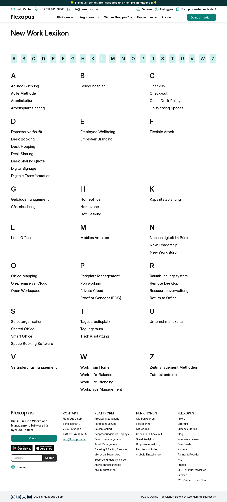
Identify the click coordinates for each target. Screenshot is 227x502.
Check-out (158, 93)
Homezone (89, 207)
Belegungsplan (93, 86)
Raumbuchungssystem (169, 276)
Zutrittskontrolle (163, 375)
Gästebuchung (23, 207)
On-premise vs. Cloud (29, 283)
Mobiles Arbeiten (94, 238)
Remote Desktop (164, 283)
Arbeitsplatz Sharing (28, 108)
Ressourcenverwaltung (169, 290)
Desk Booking (23, 139)
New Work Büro (163, 252)
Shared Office (22, 329)
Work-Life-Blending (96, 382)
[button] (144, 9)
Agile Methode (23, 93)
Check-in (157, 86)
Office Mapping (24, 276)
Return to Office (163, 298)
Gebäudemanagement (30, 199)
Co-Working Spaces (166, 108)
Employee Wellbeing (97, 132)
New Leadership (164, 245)
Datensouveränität (26, 132)
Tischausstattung (94, 336)
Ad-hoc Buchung (25, 86)
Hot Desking (90, 214)
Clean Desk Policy (165, 101)
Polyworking (90, 283)
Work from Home (95, 367)
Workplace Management (101, 389)
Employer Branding (96, 139)
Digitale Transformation (30, 176)
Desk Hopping (23, 146)
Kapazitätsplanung (165, 199)
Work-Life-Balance (96, 375)
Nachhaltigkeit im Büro (169, 238)
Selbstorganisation (26, 321)
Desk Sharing (22, 154)
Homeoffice (90, 199)
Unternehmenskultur (167, 321)
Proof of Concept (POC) (100, 298)
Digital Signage (23, 168)
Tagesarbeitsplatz (95, 321)
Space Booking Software (32, 343)
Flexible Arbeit (162, 132)
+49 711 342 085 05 (75, 434)
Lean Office (21, 238)
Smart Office (21, 336)
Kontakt (34, 438)
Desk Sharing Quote (28, 161)
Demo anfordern (201, 17)
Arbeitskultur (21, 101)
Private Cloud (91, 290)
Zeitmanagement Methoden (173, 367)
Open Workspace (25, 290)
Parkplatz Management (100, 276)
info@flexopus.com (74, 439)
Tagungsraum (91, 329)
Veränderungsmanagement (34, 367)
